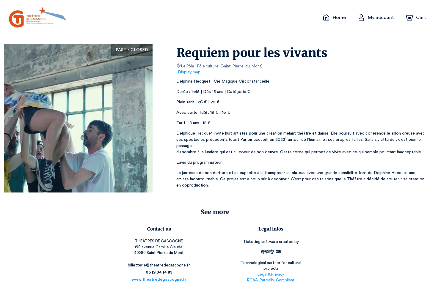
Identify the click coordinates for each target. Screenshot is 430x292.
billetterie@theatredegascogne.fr (161, 265)
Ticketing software (259, 244)
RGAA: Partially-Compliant (269, 280)
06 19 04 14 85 (161, 272)
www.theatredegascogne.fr (160, 279)
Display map (189, 72)
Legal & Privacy (269, 274)
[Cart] (416, 17)
